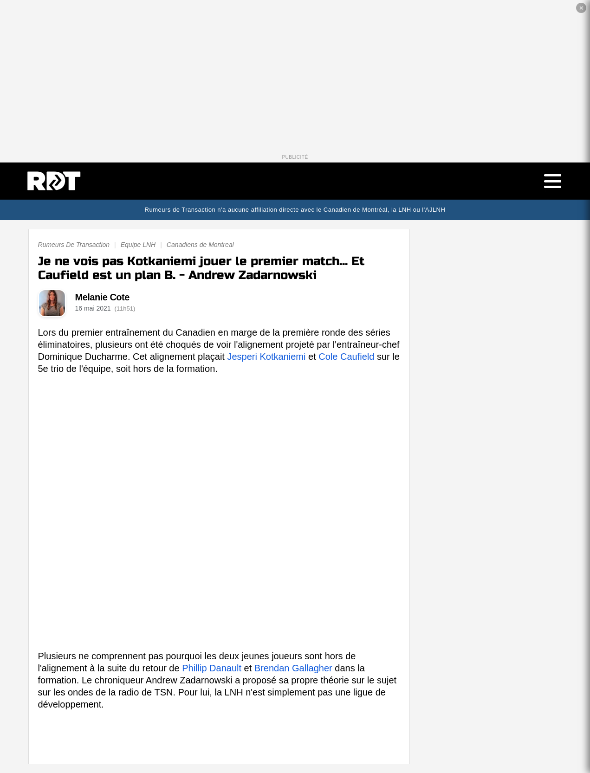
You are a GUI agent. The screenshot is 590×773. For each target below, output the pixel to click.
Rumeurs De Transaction (74, 244)
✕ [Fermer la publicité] (581, 8)
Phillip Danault (211, 668)
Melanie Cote (102, 297)
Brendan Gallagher (293, 668)
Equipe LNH (138, 244)
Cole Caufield (346, 356)
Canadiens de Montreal (200, 244)
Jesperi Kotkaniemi (266, 356)
